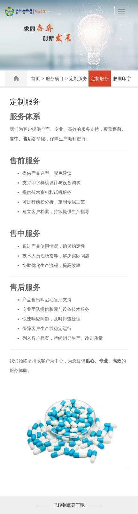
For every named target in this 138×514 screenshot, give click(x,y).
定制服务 (100, 78)
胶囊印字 (122, 78)
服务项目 (55, 78)
